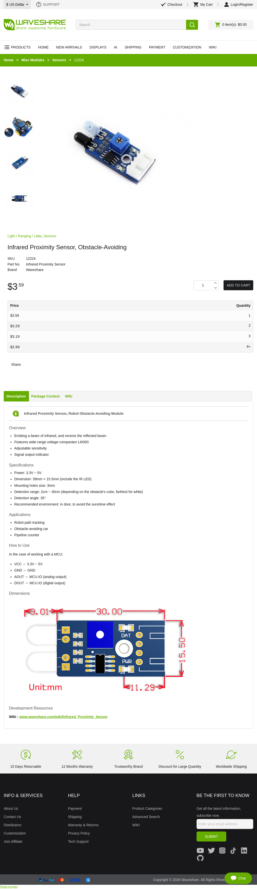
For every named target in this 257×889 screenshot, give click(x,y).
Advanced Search (146, 817)
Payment (75, 808)
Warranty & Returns (83, 825)
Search (192, 25)
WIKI (136, 825)
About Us (11, 808)
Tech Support (78, 842)
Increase (215, 283)
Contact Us (12, 817)
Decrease (215, 287)
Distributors (12, 825)
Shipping (75, 817)
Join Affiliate (13, 842)
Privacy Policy (79, 833)
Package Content (45, 396)
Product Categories (147, 808)
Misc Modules (32, 60)
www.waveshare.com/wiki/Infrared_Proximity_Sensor (63, 717)
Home (8, 60)
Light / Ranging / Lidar (24, 236)
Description (16, 396)
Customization (15, 833)
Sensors (59, 60)
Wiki (68, 396)
